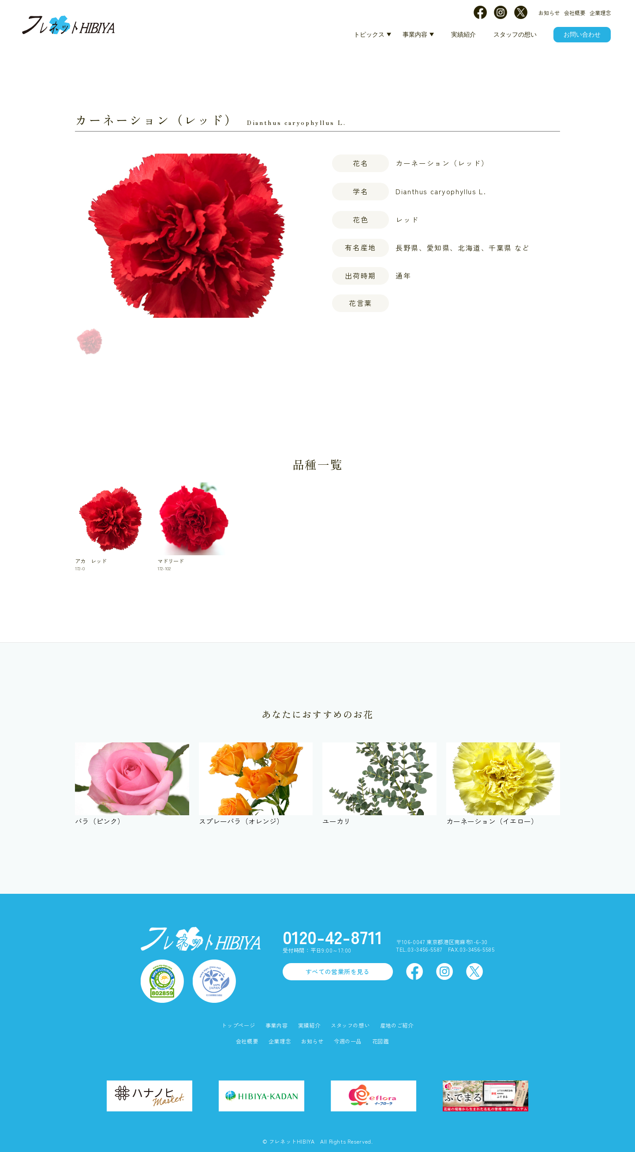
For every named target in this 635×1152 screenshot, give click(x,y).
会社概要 (574, 13)
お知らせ (549, 13)
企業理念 (600, 13)
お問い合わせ (582, 34)
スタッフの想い (515, 34)
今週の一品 (348, 1041)
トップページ (238, 1025)
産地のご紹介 (397, 1025)
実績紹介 (463, 34)
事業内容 (415, 34)
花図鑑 (380, 1041)
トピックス (369, 34)
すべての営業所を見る (338, 971)
